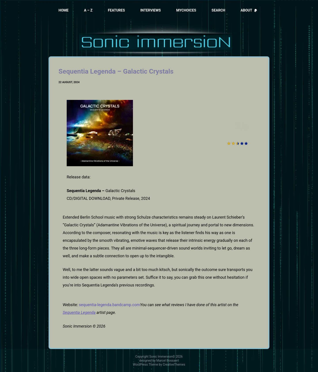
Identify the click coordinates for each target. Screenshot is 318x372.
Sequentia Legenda (79, 312)
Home (63, 10)
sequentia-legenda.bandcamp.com (109, 304)
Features (116, 10)
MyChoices (186, 10)
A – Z (88, 10)
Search (218, 10)
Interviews (150, 10)
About (249, 10)
